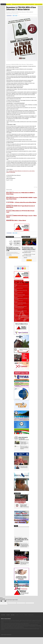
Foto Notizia (17, 493)
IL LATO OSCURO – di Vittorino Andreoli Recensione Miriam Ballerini (21, 202)
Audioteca (17, 550)
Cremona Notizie (3, 614)
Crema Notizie (8, 614)
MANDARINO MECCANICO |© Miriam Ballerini (16, 220)
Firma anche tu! (13, 257)
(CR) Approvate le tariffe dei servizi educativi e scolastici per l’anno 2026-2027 (25, 4)
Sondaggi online (25, 236)
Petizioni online (10, 236)
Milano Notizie (12, 614)
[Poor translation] (5, 601)
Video (16, 525)
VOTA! (29, 260)
